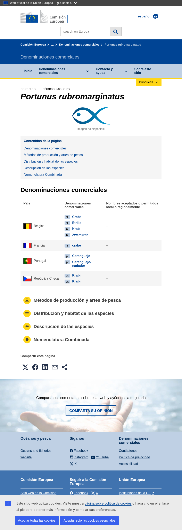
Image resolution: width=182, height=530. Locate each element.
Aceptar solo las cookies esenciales (89, 520)
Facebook (79, 493)
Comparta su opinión (91, 411)
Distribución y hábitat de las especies (51, 161)
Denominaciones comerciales (79, 44)
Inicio (28, 71)
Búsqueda (115, 31)
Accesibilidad (128, 464)
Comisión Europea (33, 44)
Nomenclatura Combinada (43, 174)
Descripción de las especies (44, 168)
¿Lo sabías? (67, 3)
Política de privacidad (134, 457)
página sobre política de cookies (108, 503)
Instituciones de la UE (135, 493)
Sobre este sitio (142, 71)
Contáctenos (128, 450)
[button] (25, 367)
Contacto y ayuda (104, 71)
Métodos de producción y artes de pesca (53, 155)
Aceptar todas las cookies (36, 520)
